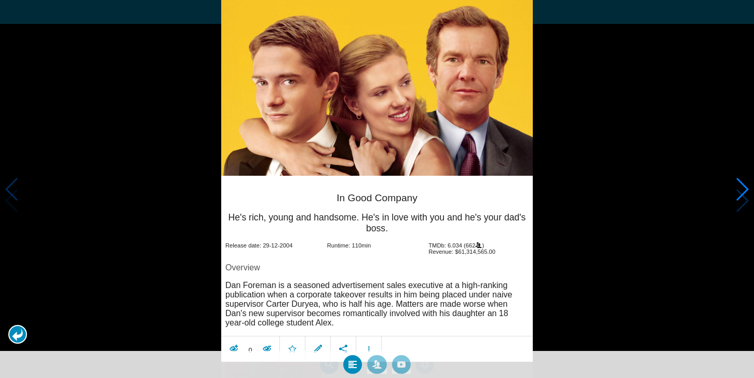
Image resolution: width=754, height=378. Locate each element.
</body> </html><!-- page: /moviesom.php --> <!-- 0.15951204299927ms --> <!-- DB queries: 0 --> (377, 189)
